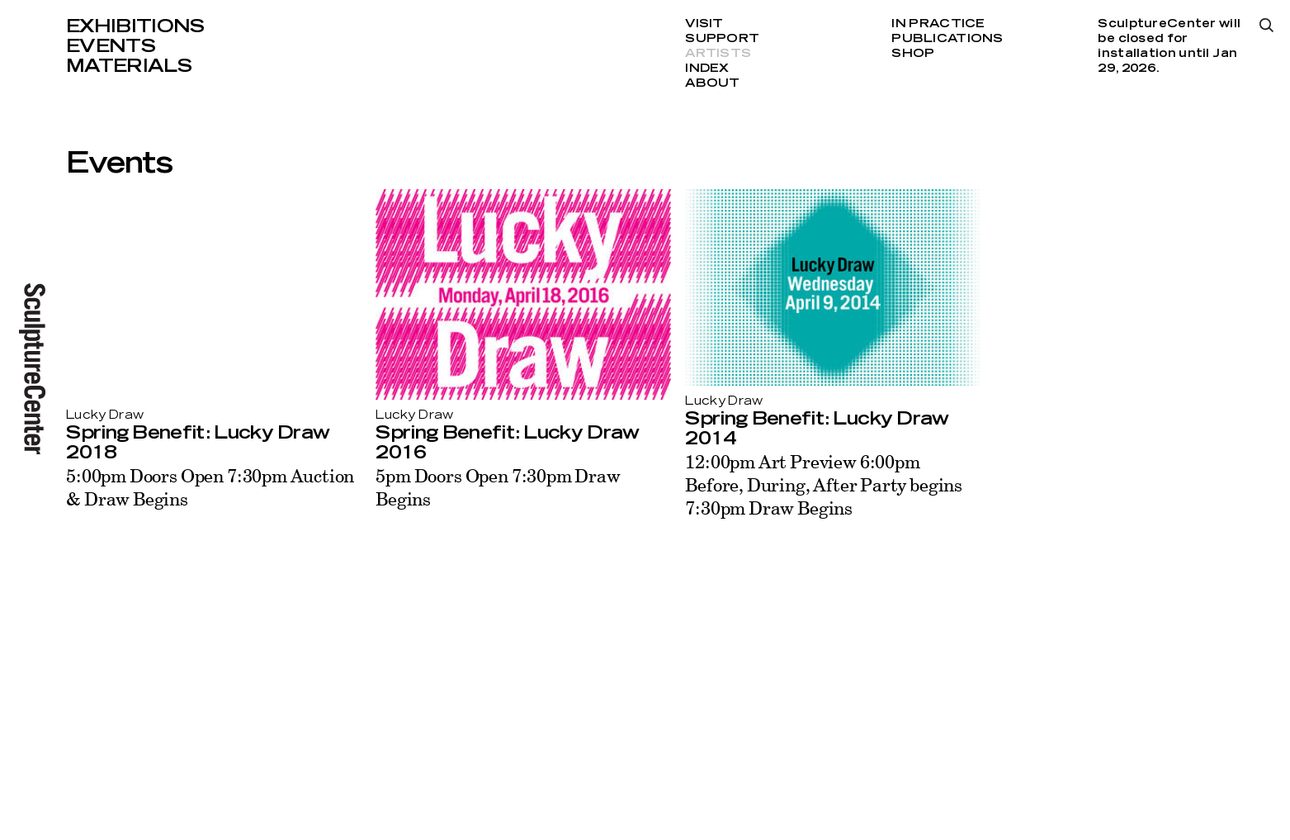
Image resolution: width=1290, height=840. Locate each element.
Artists (718, 53)
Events (110, 46)
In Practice (938, 24)
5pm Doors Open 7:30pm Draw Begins (498, 486)
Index (707, 68)
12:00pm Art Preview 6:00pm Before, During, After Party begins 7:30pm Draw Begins (823, 484)
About (712, 83)
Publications (947, 39)
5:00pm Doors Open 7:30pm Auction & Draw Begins (210, 486)
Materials (128, 66)
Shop (912, 53)
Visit (704, 24)
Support (722, 39)
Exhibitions (135, 26)
